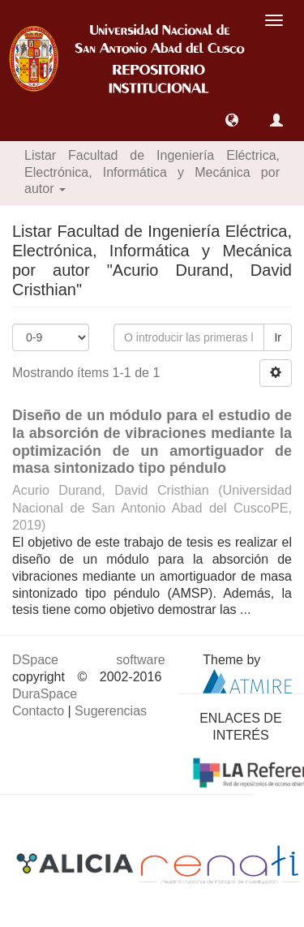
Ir (277, 337)
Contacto (38, 711)
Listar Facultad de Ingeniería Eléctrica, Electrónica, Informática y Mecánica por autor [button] (152, 172)
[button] (231, 120)
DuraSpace (44, 694)
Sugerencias (111, 711)
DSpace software (88, 660)
